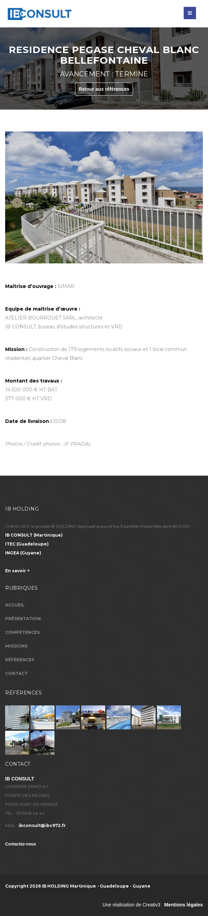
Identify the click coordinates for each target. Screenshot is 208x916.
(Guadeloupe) (27, 544)
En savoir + (17, 570)
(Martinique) (34, 535)
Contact (16, 673)
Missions (16, 646)
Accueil (15, 604)
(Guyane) (23, 552)
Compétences (22, 632)
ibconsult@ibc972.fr (42, 825)
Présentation (23, 618)
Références (19, 659)
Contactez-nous (20, 844)
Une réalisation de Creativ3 (131, 904)
